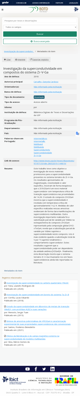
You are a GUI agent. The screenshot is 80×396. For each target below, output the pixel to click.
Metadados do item (13, 270)
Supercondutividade (43, 152)
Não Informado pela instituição (48, 86)
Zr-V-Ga (37, 155)
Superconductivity (42, 149)
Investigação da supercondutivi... (19, 51)
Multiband (38, 144)
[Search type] (40, 27)
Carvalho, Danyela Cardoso (46, 81)
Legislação (73, 3)
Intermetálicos (40, 138)
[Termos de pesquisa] (40, 20)
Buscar (40, 34)
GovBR (5, 2)
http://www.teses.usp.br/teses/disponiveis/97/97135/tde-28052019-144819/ (54, 162)
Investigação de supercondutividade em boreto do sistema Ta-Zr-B (37, 294)
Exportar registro (40, 59)
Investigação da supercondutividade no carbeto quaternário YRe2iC (37, 283)
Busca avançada (40, 41)
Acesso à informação (41, 3)
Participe (59, 3)
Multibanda (39, 147)
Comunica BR (21, 3)
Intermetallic (39, 141)
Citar (8, 59)
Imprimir (21, 59)
